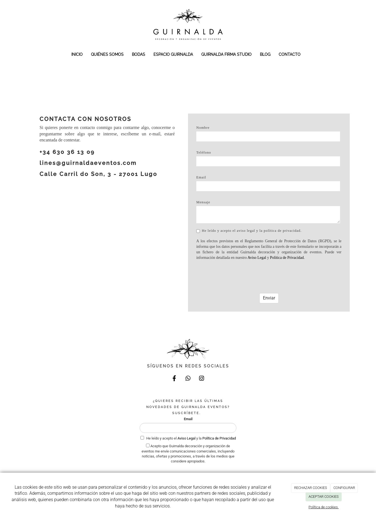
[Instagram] (201, 379)
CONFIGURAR (344, 488)
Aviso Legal (256, 258)
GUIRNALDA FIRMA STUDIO (226, 54)
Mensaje (203, 202)
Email (201, 177)
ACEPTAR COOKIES (324, 496)
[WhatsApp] (188, 379)
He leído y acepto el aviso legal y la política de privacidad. (249, 231)
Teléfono (203, 152)
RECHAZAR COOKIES (310, 488)
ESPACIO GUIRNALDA (173, 54)
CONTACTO (290, 54)
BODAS (138, 54)
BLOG (265, 54)
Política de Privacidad (287, 258)
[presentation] (238, 274)
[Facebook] (174, 379)
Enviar (269, 298)
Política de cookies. (324, 507)
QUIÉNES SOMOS (107, 54)
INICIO (77, 54)
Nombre (203, 128)
